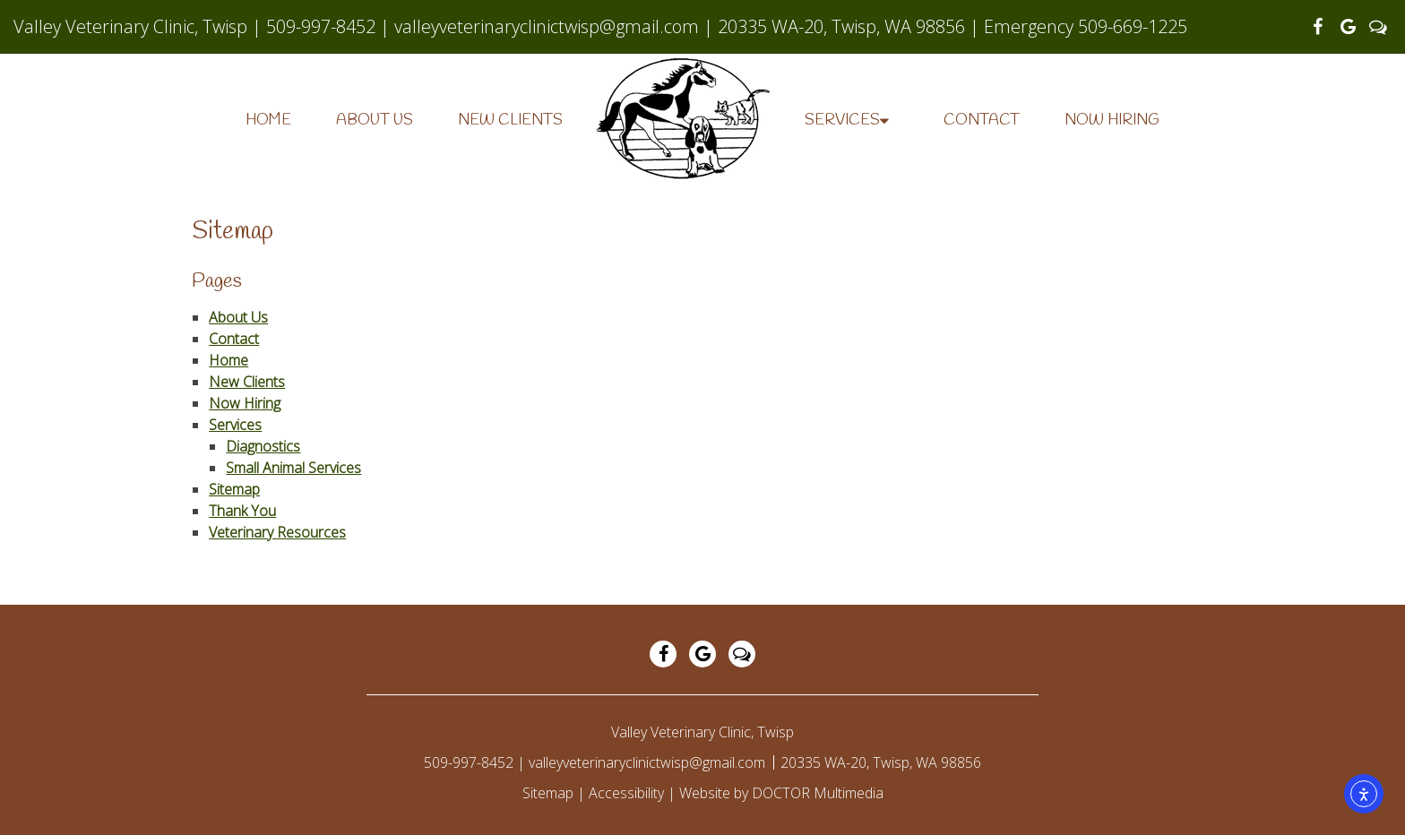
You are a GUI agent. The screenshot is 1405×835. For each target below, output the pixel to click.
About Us (374, 120)
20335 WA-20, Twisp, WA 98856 (844, 26)
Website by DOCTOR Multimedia (781, 793)
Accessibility (626, 793)
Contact (982, 120)
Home (268, 120)
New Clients (510, 120)
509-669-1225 (1132, 26)
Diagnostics (263, 446)
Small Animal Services (293, 468)
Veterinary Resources (277, 532)
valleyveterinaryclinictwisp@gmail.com (546, 26)
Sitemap (234, 489)
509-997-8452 (320, 26)
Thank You (242, 511)
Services (842, 120)
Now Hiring (1112, 120)
